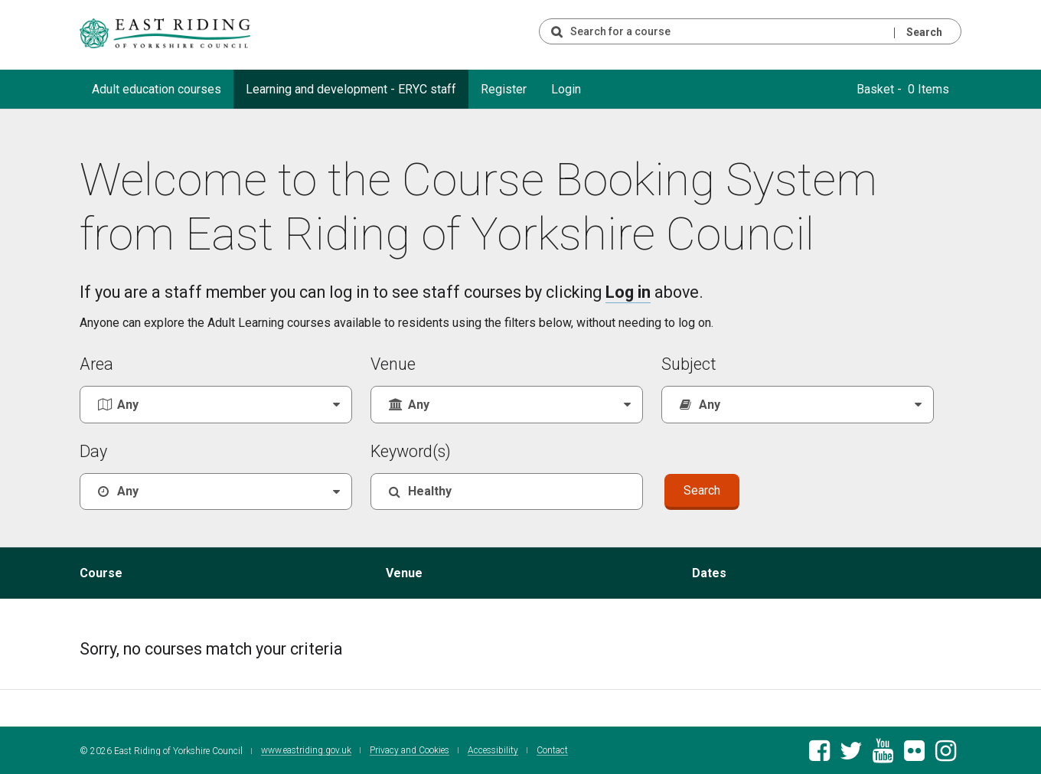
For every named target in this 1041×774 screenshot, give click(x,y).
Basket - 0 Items (903, 89)
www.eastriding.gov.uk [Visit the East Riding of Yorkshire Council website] (306, 749)
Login (566, 89)
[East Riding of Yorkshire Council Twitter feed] (850, 753)
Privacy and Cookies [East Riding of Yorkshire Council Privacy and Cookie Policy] (409, 749)
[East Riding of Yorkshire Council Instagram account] (945, 753)
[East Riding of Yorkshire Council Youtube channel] (883, 753)
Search (924, 32)
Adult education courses (156, 89)
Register (504, 89)
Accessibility (493, 749)
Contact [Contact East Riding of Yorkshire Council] (552, 749)
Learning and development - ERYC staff (351, 89)
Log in (628, 292)
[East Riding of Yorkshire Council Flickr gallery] (914, 753)
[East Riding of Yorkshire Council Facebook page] (819, 753)
